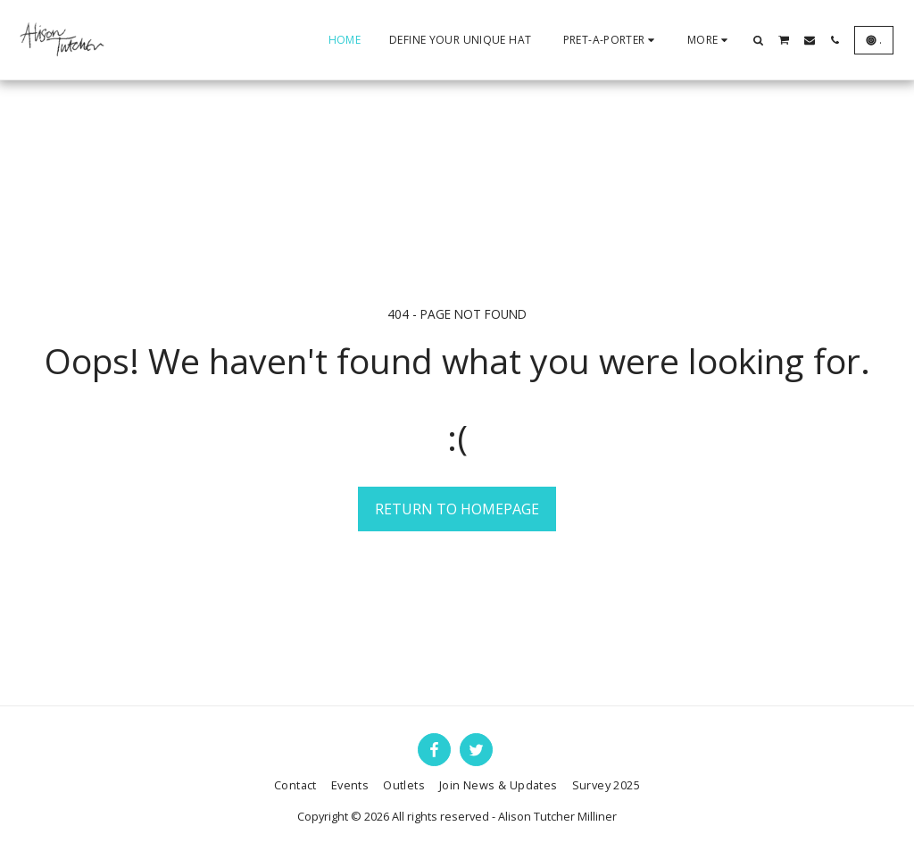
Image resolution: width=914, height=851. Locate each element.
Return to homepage (457, 509)
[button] (758, 40)
